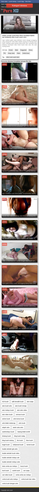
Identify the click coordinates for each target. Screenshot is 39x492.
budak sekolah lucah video (10, 453)
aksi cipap (30, 401)
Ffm (5, 53)
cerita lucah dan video (28, 479)
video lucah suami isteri (12, 57)
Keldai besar (25, 53)
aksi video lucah (7, 414)
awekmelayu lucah (8, 432)
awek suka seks (18, 427)
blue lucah (29, 440)
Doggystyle (23, 50)
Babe (16, 50)
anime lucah (6, 419)
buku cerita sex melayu (9, 466)
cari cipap (26, 470)
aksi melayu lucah (8, 410)
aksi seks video (22, 410)
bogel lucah (6, 445)
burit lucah (5, 470)
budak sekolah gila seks (10, 449)
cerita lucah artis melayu (10, 479)
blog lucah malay (19, 436)
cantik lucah (16, 470)
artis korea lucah (18, 419)
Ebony (30, 50)
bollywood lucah (18, 445)
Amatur (11, 50)
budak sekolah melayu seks (11, 462)
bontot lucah (31, 445)
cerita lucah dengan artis (10, 483)
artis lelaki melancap (8, 423)
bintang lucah (6, 436)
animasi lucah (20, 414)
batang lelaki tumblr (23, 432)
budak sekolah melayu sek (10, 457)
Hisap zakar (11, 53)
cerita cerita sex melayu (23, 475)
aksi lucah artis (7, 406)
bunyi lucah (24, 466)
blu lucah (20, 440)
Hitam (18, 53)
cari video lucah (7, 475)
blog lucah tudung (8, 440)
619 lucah (5, 401)
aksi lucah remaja (21, 406)
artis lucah (22, 423)
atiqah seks (6, 427)
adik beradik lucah (18, 401)
